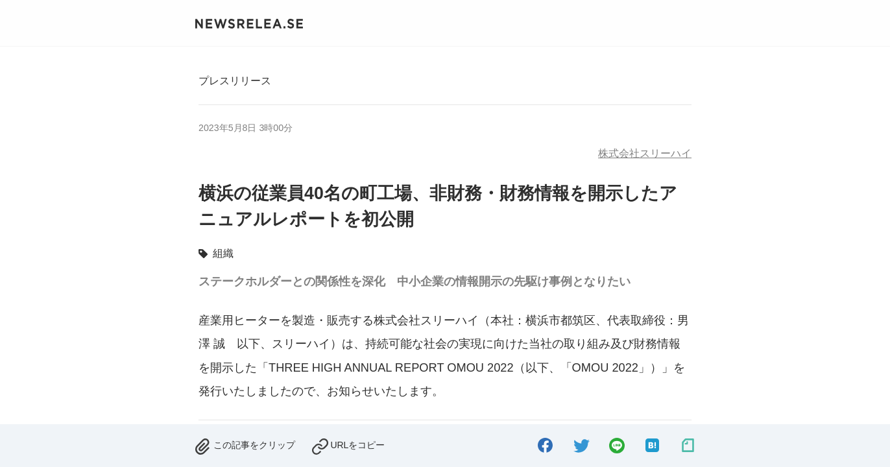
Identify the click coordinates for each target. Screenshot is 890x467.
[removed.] (244, 445)
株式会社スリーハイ (645, 153)
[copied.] (348, 445)
